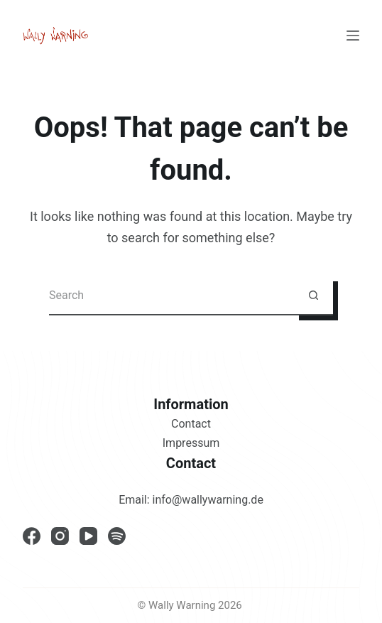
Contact (191, 423)
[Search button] (313, 295)
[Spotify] (117, 536)
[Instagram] (60, 536)
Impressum (191, 443)
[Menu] (352, 35)
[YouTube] (88, 536)
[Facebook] (31, 536)
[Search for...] (171, 295)
